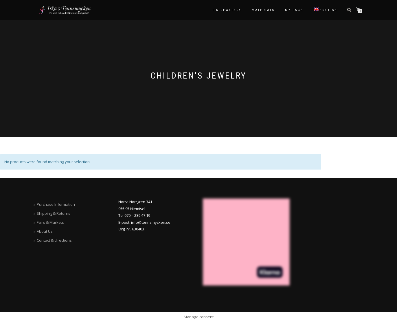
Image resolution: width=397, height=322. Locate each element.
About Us (45, 231)
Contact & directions (54, 240)
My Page (294, 10)
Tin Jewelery (226, 10)
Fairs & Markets (50, 222)
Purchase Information (56, 204)
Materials (263, 10)
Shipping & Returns (53, 213)
